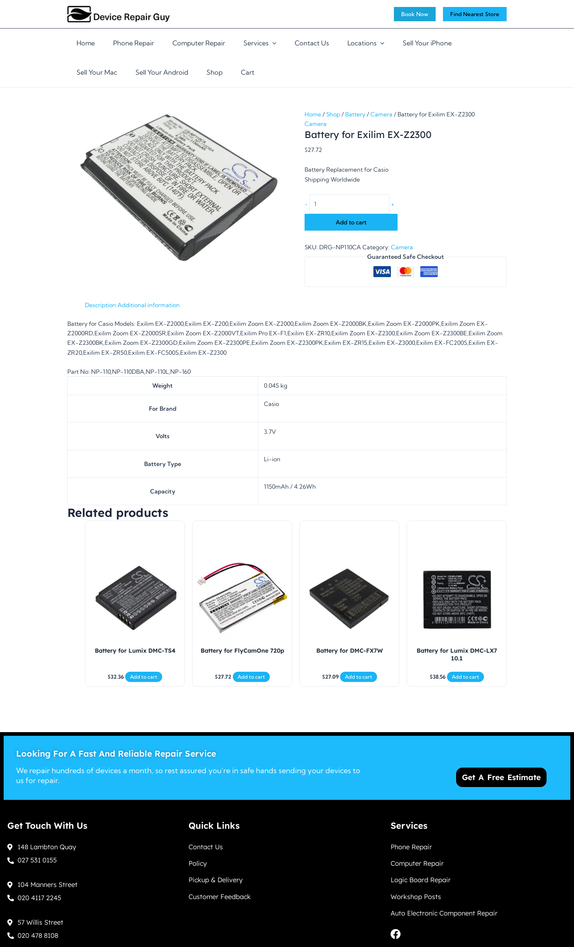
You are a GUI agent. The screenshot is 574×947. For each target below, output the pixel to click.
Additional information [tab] (149, 305)
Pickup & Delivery (216, 880)
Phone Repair (133, 43)
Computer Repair (198, 43)
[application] (272, 43)
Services (259, 43)
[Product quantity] (349, 203)
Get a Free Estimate (501, 776)
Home (86, 43)
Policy (198, 863)
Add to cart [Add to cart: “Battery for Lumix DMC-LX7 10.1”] (465, 677)
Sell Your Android (161, 72)
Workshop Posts (416, 896)
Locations (365, 43)
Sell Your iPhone (427, 43)
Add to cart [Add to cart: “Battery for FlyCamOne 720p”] (251, 677)
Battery (355, 114)
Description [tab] (100, 305)
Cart (247, 72)
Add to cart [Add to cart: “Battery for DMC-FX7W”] (358, 677)
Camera (381, 114)
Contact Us (312, 43)
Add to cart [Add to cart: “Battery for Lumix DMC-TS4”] (143, 677)
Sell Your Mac (97, 72)
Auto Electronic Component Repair (444, 913)
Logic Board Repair (421, 880)
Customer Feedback (220, 896)
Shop (214, 72)
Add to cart (351, 222)
